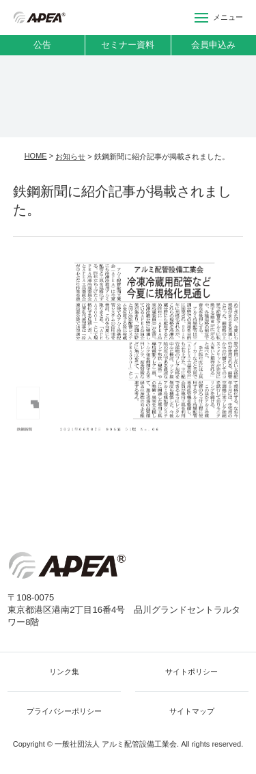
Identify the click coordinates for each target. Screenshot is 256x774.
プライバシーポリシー (64, 711)
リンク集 (64, 671)
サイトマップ (191, 711)
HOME (36, 156)
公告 (42, 45)
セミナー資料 (127, 45)
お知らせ (70, 156)
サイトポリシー (191, 671)
